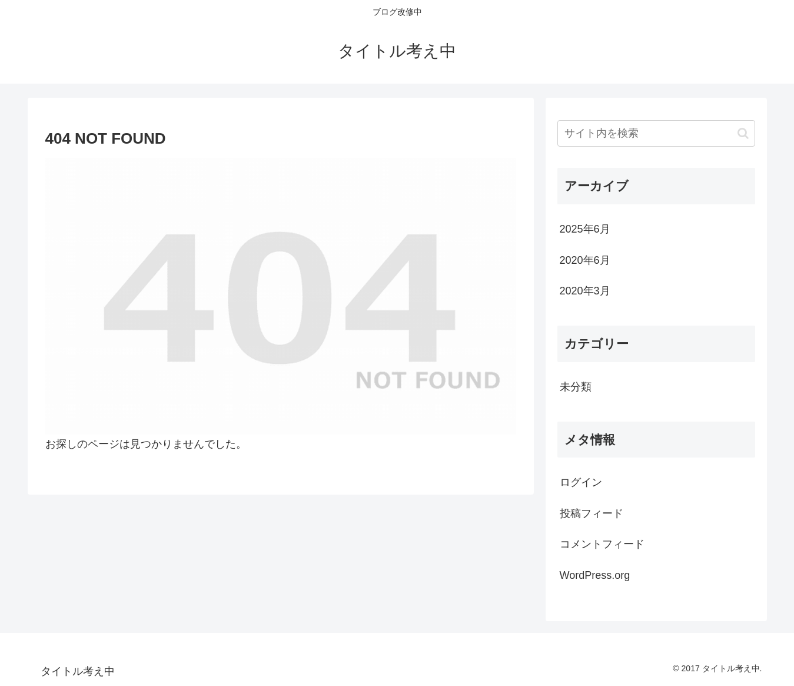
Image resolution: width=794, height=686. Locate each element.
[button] (743, 133)
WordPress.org (595, 575)
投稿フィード (591, 513)
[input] (656, 133)
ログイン (581, 482)
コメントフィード (602, 544)
